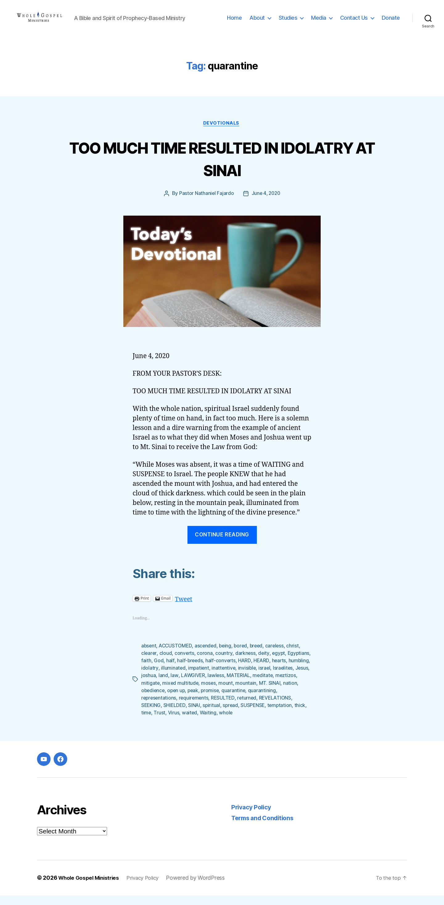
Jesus (185, 685)
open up (218, 700)
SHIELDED (211, 715)
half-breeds (215, 670)
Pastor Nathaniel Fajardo (205, 203)
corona (205, 663)
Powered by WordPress (202, 887)
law (228, 685)
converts (185, 663)
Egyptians (152, 670)
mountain (293, 693)
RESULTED (255, 708)
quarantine (278, 700)
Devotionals (222, 133)
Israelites (166, 685)
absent (149, 656)
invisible (289, 678)
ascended (207, 656)
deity (264, 663)
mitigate (197, 693)
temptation (153, 722)
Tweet (184, 608)
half (195, 670)
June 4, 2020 (266, 203)
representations (190, 708)
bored (244, 656)
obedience (194, 700)
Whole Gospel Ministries (90, 887)
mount (273, 693)
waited (231, 722)
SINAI (231, 715)
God (183, 670)
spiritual (249, 715)
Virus (215, 722)
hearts (148, 678)
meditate (151, 693)
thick (174, 722)
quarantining (155, 708)
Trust (201, 722)
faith (171, 670)
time (188, 722)
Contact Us (354, 22)
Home (234, 22)
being (227, 656)
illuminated (213, 678)
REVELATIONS (158, 715)
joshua (202, 685)
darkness (246, 663)
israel (147, 685)
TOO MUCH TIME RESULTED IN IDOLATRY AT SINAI (222, 168)
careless (279, 656)
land (217, 685)
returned (280, 708)
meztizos (174, 693)
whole (268, 722)
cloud (166, 663)
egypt (279, 663)
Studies (288, 22)
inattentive (265, 678)
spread (268, 715)
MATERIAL (293, 685)
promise (254, 700)
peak (236, 700)
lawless (270, 685)
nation (172, 700)
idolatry (190, 678)
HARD (270, 670)
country (224, 663)
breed (260, 656)
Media (318, 22)
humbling (168, 678)
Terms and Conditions (265, 828)
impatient (239, 678)
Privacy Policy (252, 817)
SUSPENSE (290, 715)
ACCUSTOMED (176, 656)
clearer (149, 663)
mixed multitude (227, 693)
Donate (391, 22)
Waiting (249, 722)
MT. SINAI (152, 700)
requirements (226, 708)
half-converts (246, 670)
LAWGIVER (246, 685)
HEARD (288, 670)
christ (297, 656)
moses (256, 693)
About (257, 22)
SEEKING (187, 715)
